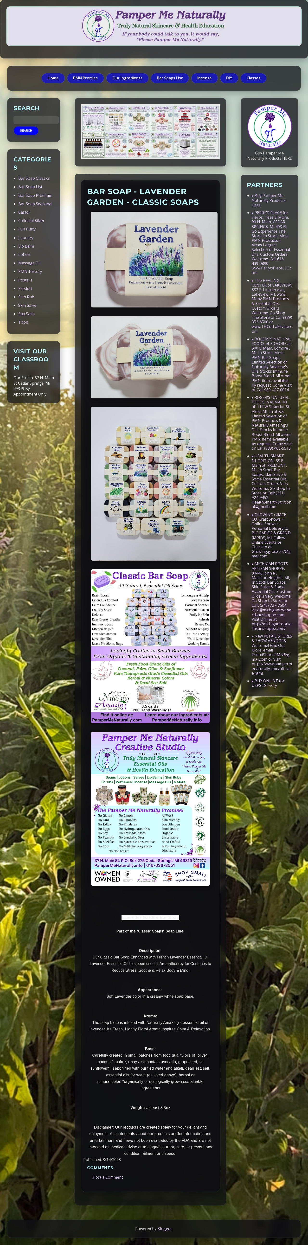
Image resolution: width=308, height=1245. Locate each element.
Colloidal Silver (31, 220)
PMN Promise (85, 78)
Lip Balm (26, 246)
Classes (253, 78)
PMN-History (30, 271)
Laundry (25, 237)
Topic (23, 322)
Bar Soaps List (170, 78)
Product (25, 288)
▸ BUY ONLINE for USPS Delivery (268, 683)
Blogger (164, 1228)
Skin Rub (26, 297)
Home (53, 78)
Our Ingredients (127, 78)
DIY (229, 78)
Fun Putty (27, 229)
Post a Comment (108, 1177)
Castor (24, 212)
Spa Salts (26, 313)
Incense (204, 78)
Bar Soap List (30, 186)
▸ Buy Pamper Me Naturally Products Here (269, 200)
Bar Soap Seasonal (35, 203)
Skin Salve (27, 305)
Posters (25, 280)
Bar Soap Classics (34, 178)
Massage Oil (29, 263)
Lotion (24, 254)
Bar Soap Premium (35, 195)
